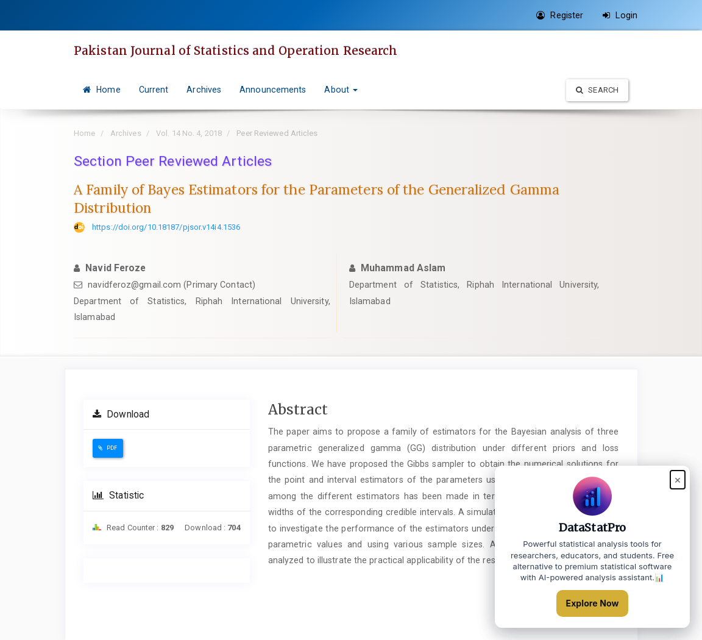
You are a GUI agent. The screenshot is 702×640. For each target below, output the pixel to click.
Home (102, 89)
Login (620, 15)
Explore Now (592, 603)
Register (559, 15)
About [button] (341, 89)
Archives (203, 89)
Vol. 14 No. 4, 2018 (189, 133)
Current (154, 89)
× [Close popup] (677, 479)
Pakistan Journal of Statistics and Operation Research (235, 50)
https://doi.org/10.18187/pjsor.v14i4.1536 (166, 227)
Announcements (272, 89)
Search (597, 89)
